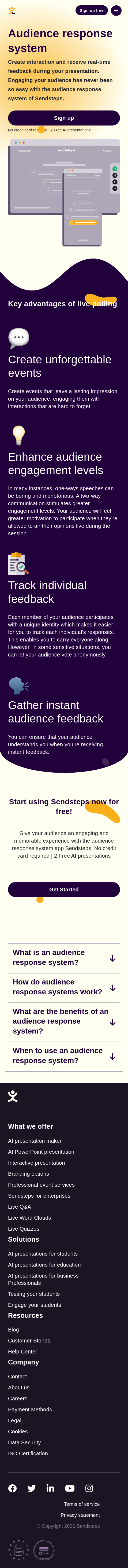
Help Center (22, 1352)
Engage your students (34, 1305)
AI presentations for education (44, 1265)
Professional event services (41, 1185)
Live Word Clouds (29, 1218)
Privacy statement (80, 1515)
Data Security (24, 1442)
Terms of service (82, 1504)
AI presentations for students (43, 1254)
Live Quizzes (23, 1229)
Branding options (28, 1174)
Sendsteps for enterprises (39, 1196)
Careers (18, 1398)
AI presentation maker (35, 1141)
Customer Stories (29, 1341)
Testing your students (34, 1294)
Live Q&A (19, 1207)
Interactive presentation (36, 1163)
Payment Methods (30, 1409)
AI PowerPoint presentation (41, 1152)
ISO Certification (28, 1453)
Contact (17, 1376)
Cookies (18, 1431)
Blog (13, 1330)
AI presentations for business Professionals (43, 1279)
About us (19, 1387)
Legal (14, 1420)
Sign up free (92, 10)
